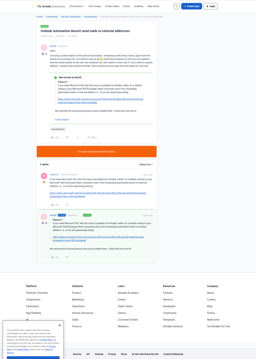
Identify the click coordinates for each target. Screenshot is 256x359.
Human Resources (82, 313)
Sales (75, 319)
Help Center (153, 6)
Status (211, 313)
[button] (191, 6)
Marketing (78, 299)
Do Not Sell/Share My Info (145, 354)
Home (40, 16)
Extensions (32, 306)
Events (126, 6)
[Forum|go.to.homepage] (51, 6)
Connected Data (35, 326)
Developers (169, 306)
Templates (169, 319)
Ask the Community (71, 16)
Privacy (112, 354)
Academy (138, 6)
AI (27, 319)
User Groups (94, 6)
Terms (124, 354)
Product (76, 293)
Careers (211, 299)
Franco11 (55, 174)
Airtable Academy (128, 293)
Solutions (77, 286)
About (210, 293)
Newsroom (213, 319)
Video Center (125, 306)
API (88, 354)
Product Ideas (112, 6)
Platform (31, 286)
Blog (209, 306)
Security (77, 354)
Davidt (53, 46)
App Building (33, 313)
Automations (90, 16)
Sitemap (99, 354)
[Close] (59, 331)
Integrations (33, 299)
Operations (78, 306)
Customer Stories (128, 319)
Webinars (123, 326)
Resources (169, 286)
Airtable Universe (173, 326)
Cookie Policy (46, 346)
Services (168, 299)
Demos (122, 313)
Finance (76, 326)
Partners (168, 293)
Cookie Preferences (173, 354)
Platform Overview (37, 293)
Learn (121, 286)
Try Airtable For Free (218, 326)
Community (52, 16)
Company (212, 286)
